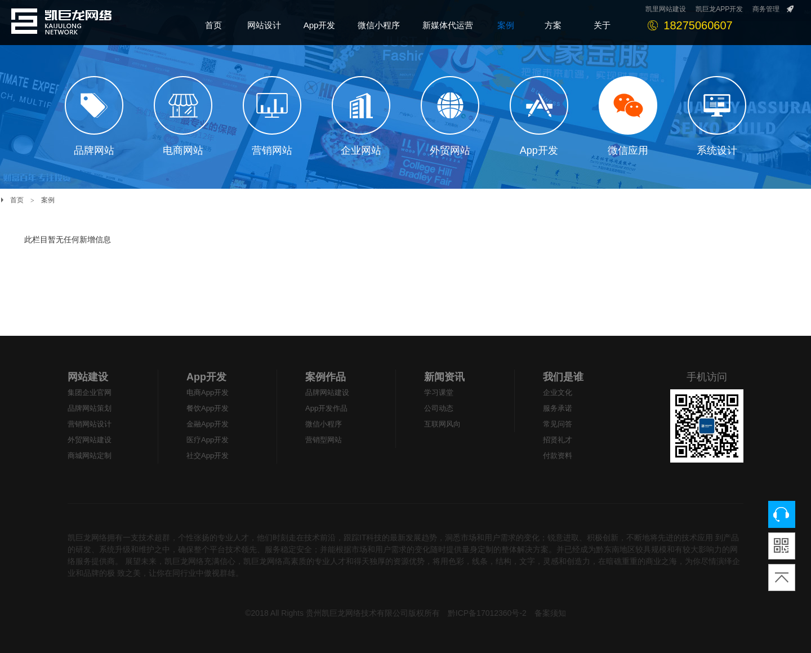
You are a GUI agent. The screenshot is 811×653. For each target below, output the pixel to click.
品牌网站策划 (90, 408)
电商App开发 (207, 392)
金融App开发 (207, 424)
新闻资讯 (444, 377)
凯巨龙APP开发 (719, 9)
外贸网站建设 (90, 440)
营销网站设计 (90, 424)
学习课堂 (438, 392)
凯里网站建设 (665, 9)
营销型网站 (323, 440)
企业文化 (557, 392)
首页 (17, 200)
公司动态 (438, 408)
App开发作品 (326, 408)
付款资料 (557, 455)
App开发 (206, 377)
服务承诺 (557, 408)
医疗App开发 (207, 440)
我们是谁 (563, 377)
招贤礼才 (557, 440)
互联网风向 (442, 424)
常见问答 (557, 424)
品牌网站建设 (327, 392)
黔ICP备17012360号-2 (487, 613)
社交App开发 (207, 455)
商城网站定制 (90, 455)
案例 (48, 200)
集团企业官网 (90, 392)
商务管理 (765, 9)
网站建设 (88, 377)
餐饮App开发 (207, 408)
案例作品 (325, 377)
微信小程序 (323, 424)
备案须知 (550, 613)
